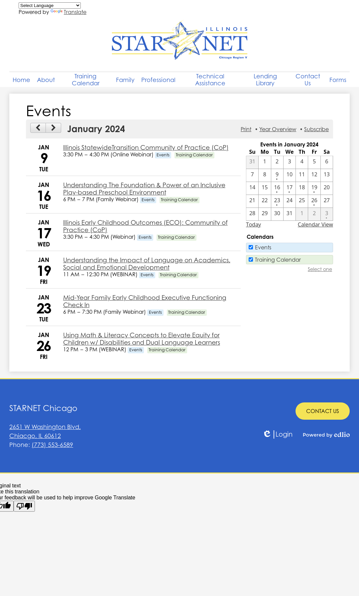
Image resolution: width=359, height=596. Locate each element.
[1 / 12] (314, 175)
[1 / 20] (326, 188)
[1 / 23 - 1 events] (277, 201)
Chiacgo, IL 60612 (94, 430)
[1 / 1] (264, 162)
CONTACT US (322, 411)
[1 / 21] (252, 201)
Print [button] (246, 129)
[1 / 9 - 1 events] (277, 175)
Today (253, 224)
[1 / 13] (326, 175)
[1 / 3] (289, 162)
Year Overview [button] (277, 129)
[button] (46, 79)
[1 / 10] (289, 175)
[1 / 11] (301, 175)
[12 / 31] (252, 162)
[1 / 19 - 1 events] (314, 188)
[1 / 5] (314, 162)
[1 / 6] (326, 162)
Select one (320, 269)
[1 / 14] (252, 188)
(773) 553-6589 (52, 444)
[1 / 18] (301, 188)
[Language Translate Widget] (50, 5)
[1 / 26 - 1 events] (314, 201)
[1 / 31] (289, 214)
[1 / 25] (301, 201)
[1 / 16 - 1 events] (277, 188)
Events (263, 247)
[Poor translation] (24, 506)
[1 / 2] (277, 162)
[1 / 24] (289, 201)
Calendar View (315, 224)
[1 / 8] (264, 175)
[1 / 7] (252, 175)
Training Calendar (278, 259)
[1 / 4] (301, 162)
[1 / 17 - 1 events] (289, 188)
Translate (68, 12)
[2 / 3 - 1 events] (326, 214)
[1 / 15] (264, 188)
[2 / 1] (301, 214)
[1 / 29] (264, 214)
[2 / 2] (314, 214)
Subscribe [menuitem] (316, 129)
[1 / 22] (264, 201)
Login (277, 434)
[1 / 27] (326, 201)
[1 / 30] (277, 214)
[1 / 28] (252, 214)
